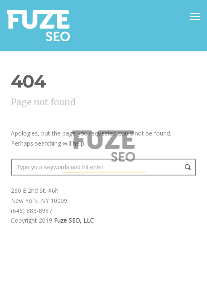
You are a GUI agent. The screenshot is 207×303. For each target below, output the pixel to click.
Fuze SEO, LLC (74, 220)
